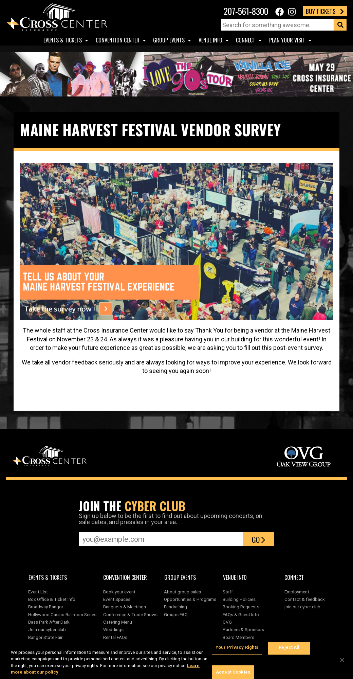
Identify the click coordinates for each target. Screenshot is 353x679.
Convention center (118, 40)
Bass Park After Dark (49, 622)
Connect (245, 40)
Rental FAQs (115, 637)
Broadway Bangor (45, 606)
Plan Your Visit (287, 40)
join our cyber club (302, 606)
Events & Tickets (62, 40)
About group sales (182, 591)
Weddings (113, 629)
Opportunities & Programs (190, 599)
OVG (227, 622)
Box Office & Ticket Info (51, 599)
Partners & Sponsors (243, 629)
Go (258, 539)
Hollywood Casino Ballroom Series (62, 614)
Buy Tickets (325, 11)
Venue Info (210, 40)
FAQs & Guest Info (241, 614)
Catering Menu (117, 622)
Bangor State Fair (45, 637)
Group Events (169, 40)
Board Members (238, 637)
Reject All (289, 647)
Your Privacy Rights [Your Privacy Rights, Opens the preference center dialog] (237, 647)
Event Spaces (116, 599)
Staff (228, 591)
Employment (296, 591)
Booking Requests (241, 606)
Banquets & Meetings (124, 606)
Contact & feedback (304, 599)
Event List (38, 591)
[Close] (342, 660)
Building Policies (239, 599)
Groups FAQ (176, 614)
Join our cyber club (47, 629)
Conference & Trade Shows (130, 614)
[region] (176, 660)
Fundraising (175, 606)
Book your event (119, 591)
